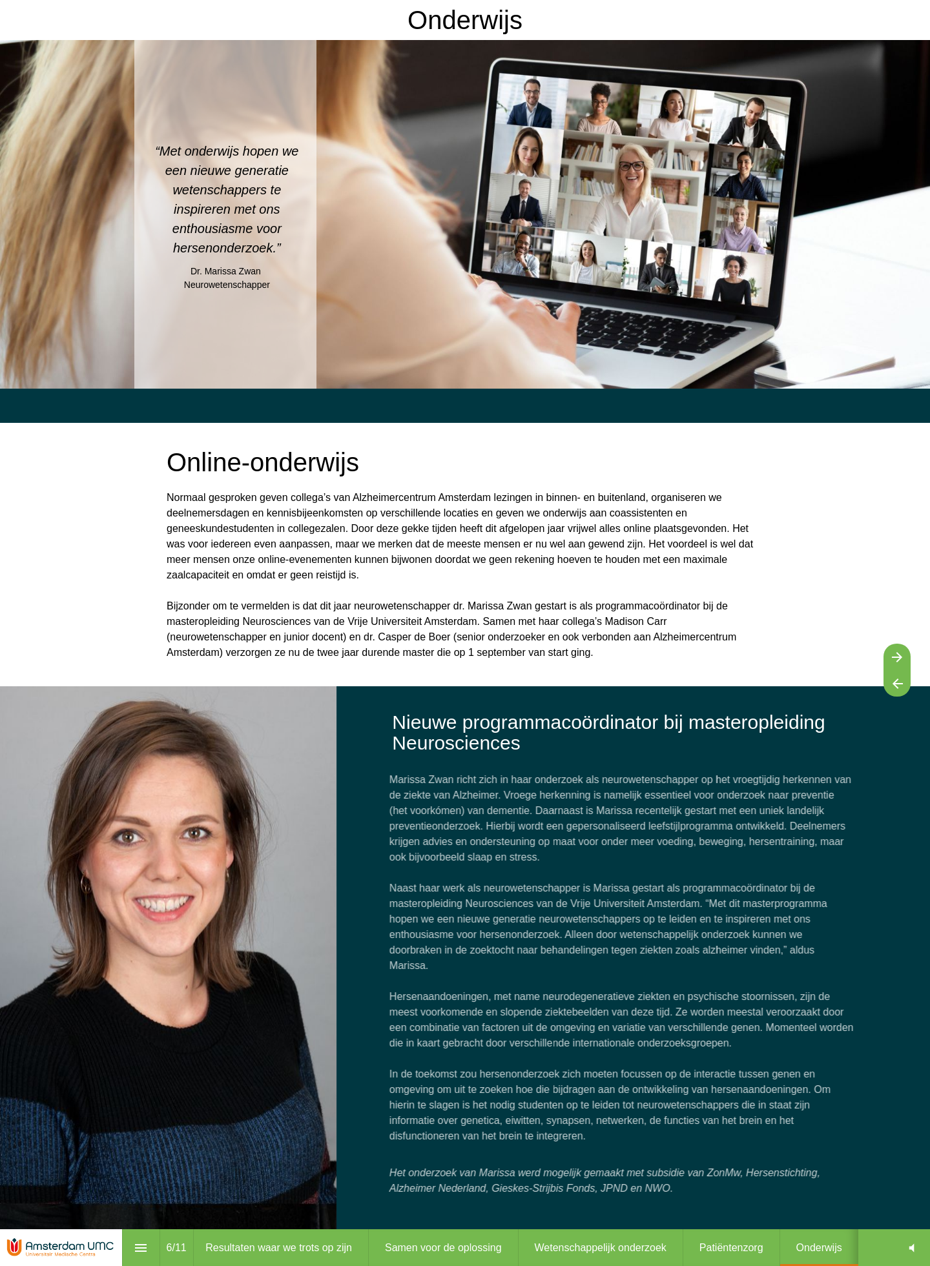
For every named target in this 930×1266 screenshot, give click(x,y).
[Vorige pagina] (897, 683)
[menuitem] (278, 1247)
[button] (911, 1247)
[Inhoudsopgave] (141, 1247)
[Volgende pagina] (897, 657)
